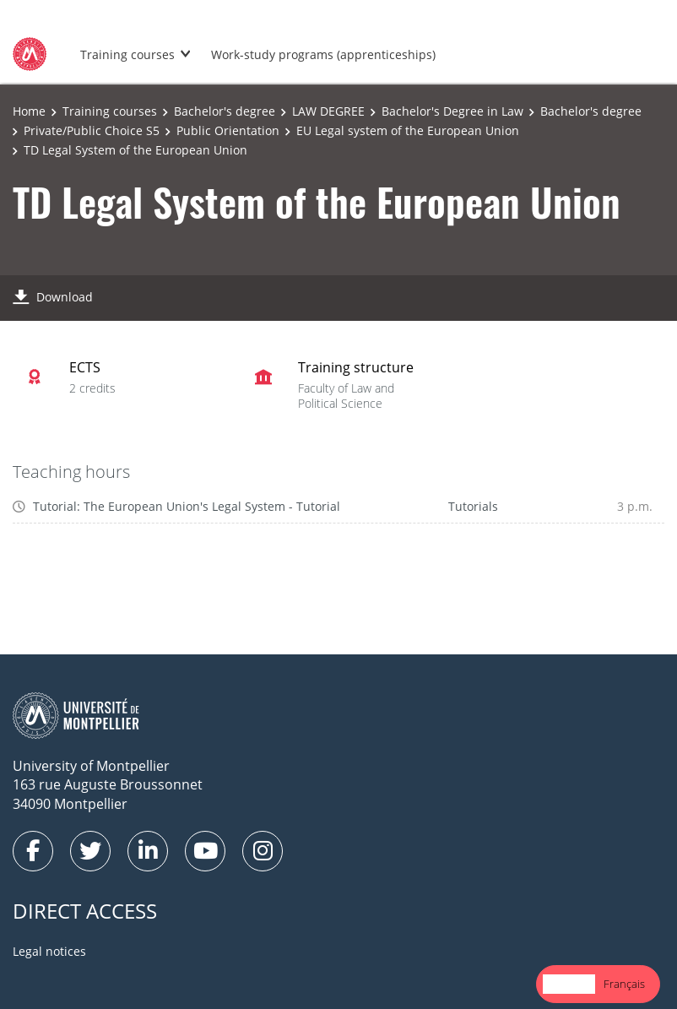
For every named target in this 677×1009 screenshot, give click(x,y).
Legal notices (49, 951)
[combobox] (569, 984)
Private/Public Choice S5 (92, 130)
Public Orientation (227, 130)
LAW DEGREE (328, 111)
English (569, 983)
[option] (624, 984)
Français (624, 983)
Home (29, 111)
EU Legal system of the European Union (407, 130)
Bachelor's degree (224, 111)
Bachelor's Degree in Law (452, 111)
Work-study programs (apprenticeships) (323, 54)
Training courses (127, 54)
